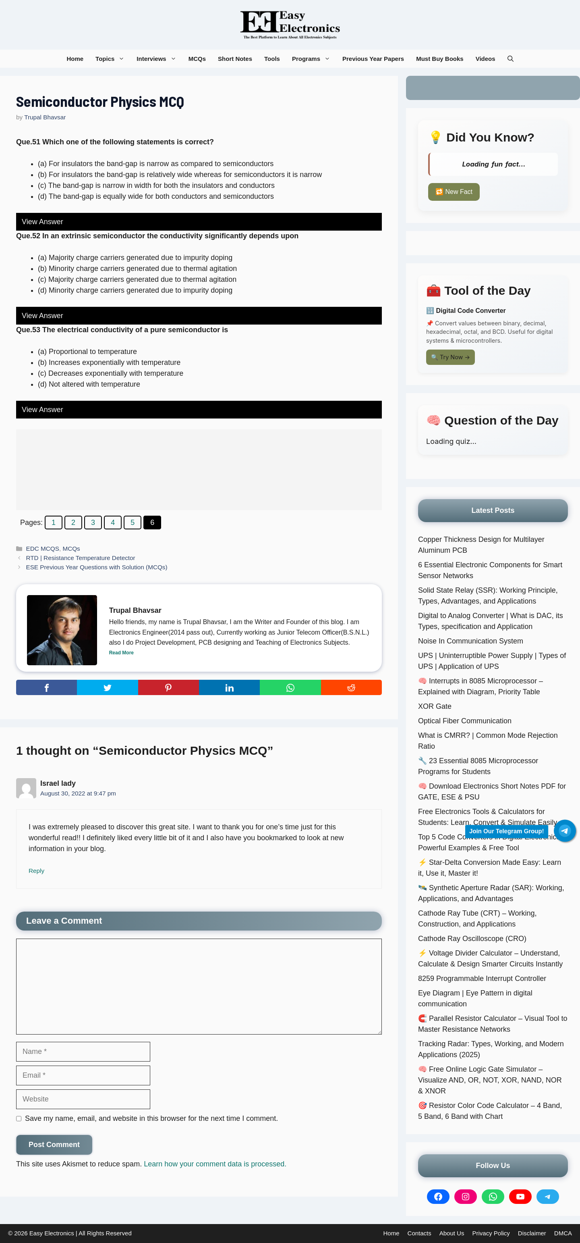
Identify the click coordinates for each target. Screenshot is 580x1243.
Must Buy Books (440, 58)
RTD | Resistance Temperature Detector (80, 557)
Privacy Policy (491, 1233)
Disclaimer (532, 1233)
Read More (121, 653)
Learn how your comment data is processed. (215, 1164)
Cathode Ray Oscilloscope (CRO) (472, 939)
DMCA (563, 1233)
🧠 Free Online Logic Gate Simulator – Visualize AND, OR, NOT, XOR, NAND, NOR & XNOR (490, 1080)
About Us (451, 1233)
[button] (510, 59)
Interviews (159, 59)
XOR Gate (435, 706)
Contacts (419, 1233)
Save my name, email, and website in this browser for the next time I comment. (151, 1118)
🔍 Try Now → (450, 357)
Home (74, 58)
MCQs (197, 58)
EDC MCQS (42, 548)
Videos (485, 58)
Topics (112, 59)
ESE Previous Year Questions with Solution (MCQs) (96, 567)
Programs (314, 59)
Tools (272, 58)
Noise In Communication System (470, 641)
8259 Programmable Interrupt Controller (482, 978)
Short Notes (235, 58)
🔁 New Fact (453, 191)
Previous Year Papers (373, 58)
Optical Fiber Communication (465, 721)
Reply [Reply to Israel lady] (36, 870)
